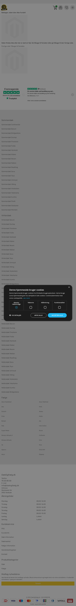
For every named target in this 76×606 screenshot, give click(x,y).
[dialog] (38, 303)
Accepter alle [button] (57, 315)
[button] (15, 315)
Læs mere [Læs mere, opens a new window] (26, 298)
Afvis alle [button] (38, 315)
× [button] (69, 287)
